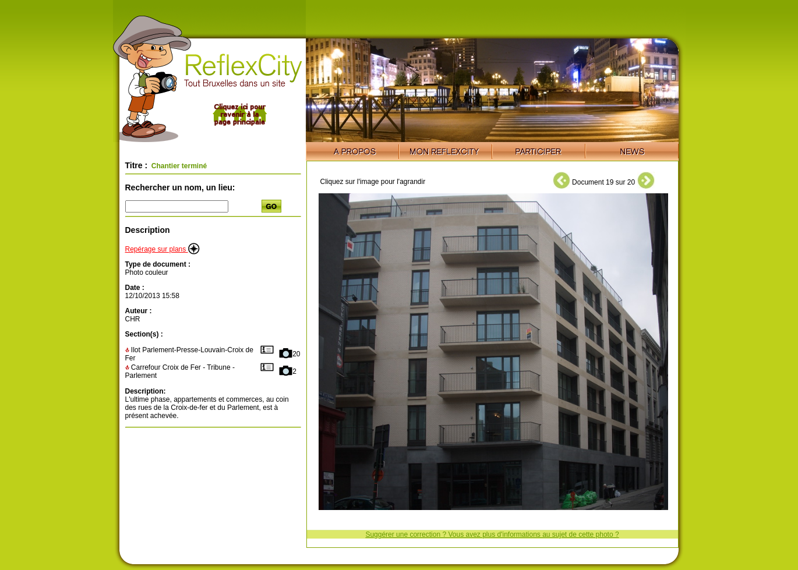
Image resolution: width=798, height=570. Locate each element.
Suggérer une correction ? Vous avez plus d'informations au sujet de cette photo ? (492, 534)
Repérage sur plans (162, 249)
